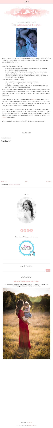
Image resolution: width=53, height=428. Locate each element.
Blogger (29, 422)
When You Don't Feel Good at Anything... (26, 281)
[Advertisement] (26, 390)
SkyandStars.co (32, 425)
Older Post (49, 181)
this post (33, 99)
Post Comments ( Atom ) (14, 184)
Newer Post (4, 181)
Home (26, 181)
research (4, 117)
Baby (29, 132)
